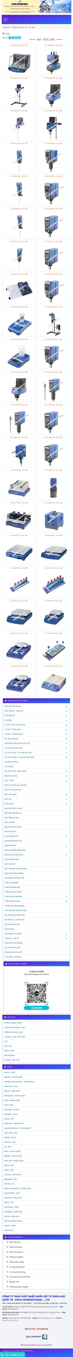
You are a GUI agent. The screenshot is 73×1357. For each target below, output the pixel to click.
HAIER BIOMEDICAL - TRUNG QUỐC (17, 1128)
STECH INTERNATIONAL (13, 1221)
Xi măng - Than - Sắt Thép (14, 1037)
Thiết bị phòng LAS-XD (13, 1032)
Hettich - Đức (10, 1142)
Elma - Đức (8, 1105)
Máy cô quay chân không (16, 869)
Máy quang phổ (36, 836)
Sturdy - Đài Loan (11, 1216)
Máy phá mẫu (10, 831)
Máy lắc (36, 799)
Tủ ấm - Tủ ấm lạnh (36, 729)
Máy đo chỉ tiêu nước (36, 855)
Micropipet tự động (36, 933)
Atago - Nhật (9, 1072)
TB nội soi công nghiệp (15, 906)
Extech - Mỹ (9, 1119)
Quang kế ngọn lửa (13, 841)
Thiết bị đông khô (12, 887)
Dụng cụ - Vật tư (36, 938)
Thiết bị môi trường (36, 896)
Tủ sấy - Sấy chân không (36, 725)
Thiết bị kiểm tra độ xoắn (15, 910)
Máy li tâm (36, 780)
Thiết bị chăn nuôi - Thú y (15, 1027)
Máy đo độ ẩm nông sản (15, 850)
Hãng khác (8, 1230)
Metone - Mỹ (9, 1184)
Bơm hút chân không (14, 873)
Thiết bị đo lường (36, 901)
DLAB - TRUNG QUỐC (12, 1100)
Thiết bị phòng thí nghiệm (18, 1287)
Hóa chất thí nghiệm (14, 943)
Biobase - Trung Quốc (13, 1077)
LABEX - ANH (9, 1170)
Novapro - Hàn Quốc (13, 1198)
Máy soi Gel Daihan (13, 790)
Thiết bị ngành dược (13, 1023)
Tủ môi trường (11, 762)
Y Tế (5, 1041)
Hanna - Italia (10, 1137)
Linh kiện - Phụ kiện (13, 957)
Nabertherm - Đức (12, 1193)
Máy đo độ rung (12, 859)
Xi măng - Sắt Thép (12, 1060)
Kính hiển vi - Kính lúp (36, 711)
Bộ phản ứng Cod (12, 924)
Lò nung (36, 720)
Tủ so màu (9, 766)
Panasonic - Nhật (11, 1207)
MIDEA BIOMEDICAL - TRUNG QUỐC (17, 1188)
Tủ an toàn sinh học (36, 748)
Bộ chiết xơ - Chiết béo (14, 920)
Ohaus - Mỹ (8, 1202)
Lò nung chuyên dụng (17, 1272)
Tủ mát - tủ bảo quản (36, 734)
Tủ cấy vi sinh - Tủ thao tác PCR (36, 752)
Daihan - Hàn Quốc (12, 1091)
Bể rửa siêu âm (36, 776)
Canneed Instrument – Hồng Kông (19, 1082)
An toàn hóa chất (12, 947)
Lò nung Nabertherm (17, 1267)
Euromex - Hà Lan (11, 1109)
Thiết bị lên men (11, 882)
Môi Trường (9, 1055)
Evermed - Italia (11, 1114)
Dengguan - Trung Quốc (14, 1096)
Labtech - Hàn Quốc (12, 1174)
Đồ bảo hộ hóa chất (13, 952)
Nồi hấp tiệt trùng (36, 706)
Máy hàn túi (10, 864)
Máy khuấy (36, 804)
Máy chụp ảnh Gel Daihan (16, 785)
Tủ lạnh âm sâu (36, 739)
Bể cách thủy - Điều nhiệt (36, 771)
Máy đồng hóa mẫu (13, 827)
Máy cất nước (36, 794)
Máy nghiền (10, 822)
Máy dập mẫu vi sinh (13, 808)
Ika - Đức (8, 1147)
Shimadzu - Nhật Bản (13, 1212)
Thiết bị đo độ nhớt (13, 892)
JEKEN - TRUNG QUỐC (12, 1151)
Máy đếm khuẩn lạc (13, 813)
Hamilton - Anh (10, 1133)
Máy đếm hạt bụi (12, 818)
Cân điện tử (36, 715)
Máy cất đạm (36, 845)
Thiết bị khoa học (15, 1247)
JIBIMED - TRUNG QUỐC (13, 1156)
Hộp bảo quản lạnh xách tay (36, 743)
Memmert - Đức (10, 1179)
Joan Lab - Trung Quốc (13, 1161)
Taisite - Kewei (10, 1226)
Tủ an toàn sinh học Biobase (19, 1277)
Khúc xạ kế (9, 929)
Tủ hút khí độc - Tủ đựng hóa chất (36, 757)
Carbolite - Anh (10, 1086)
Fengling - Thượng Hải (14, 1123)
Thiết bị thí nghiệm (16, 1257)
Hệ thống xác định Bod (15, 915)
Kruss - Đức (9, 1165)
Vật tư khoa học (15, 1242)
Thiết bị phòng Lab (16, 1252)
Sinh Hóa (8, 1046)
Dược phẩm (9, 1051)
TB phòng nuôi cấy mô (14, 878)
